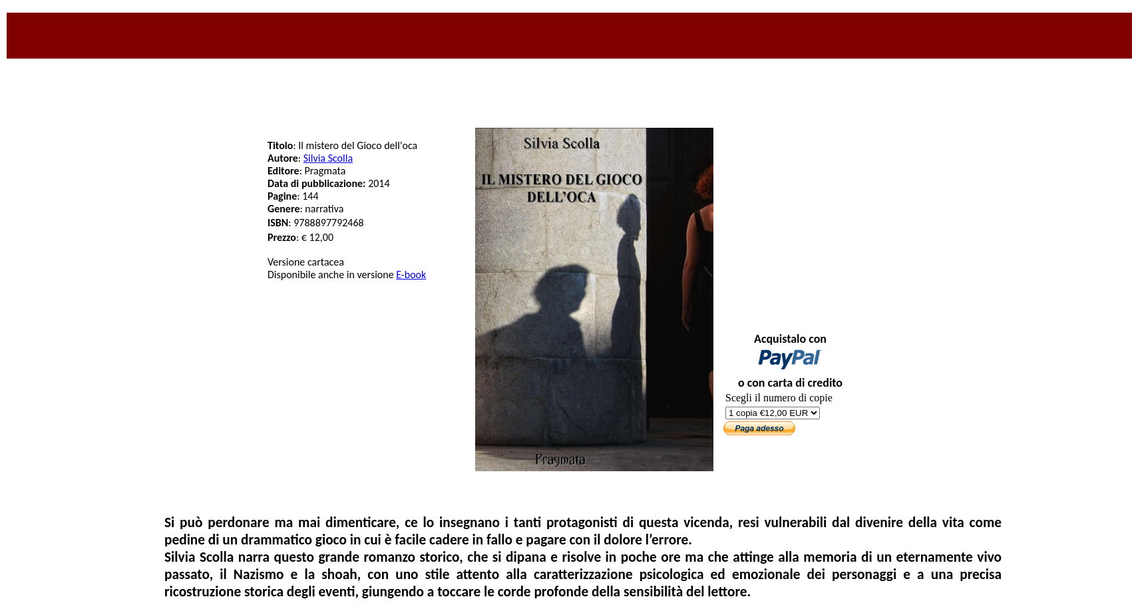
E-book (411, 274)
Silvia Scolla (328, 158)
